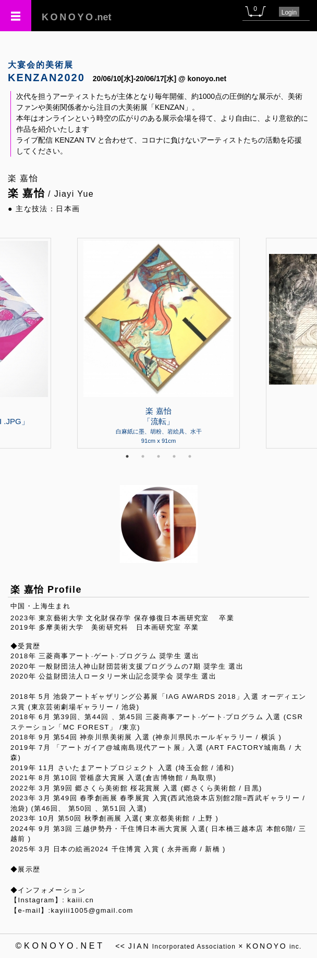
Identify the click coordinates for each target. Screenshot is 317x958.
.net (77, 17)
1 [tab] (127, 456)
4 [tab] (174, 456)
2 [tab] (143, 456)
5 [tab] (190, 456)
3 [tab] (158, 456)
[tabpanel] (158, 343)
